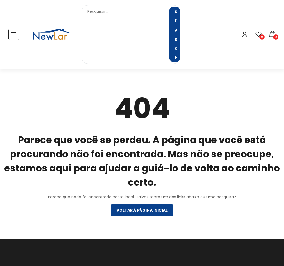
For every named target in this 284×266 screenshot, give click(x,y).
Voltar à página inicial (142, 210)
